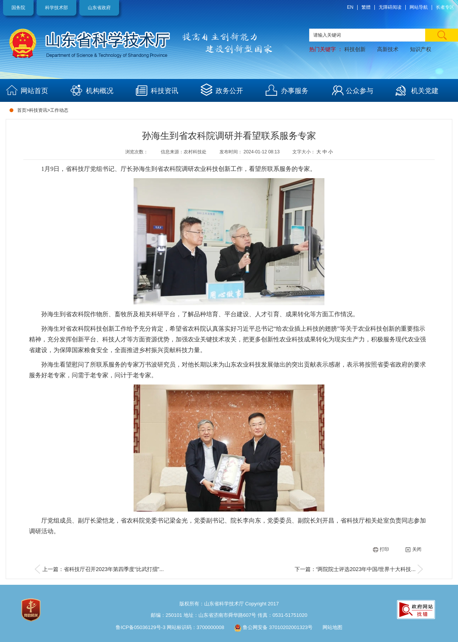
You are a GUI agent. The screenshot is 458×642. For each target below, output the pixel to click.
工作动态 (59, 110)
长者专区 (445, 7)
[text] (383, 35)
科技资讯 (164, 91)
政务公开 (229, 91)
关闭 (413, 549)
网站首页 (34, 91)
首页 (21, 110)
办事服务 (294, 91)
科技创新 (355, 49)
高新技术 (387, 49)
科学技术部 (56, 7)
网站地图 (332, 627)
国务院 (18, 7)
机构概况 (99, 91)
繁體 (366, 7)
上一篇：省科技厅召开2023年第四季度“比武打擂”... (103, 569)
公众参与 (359, 91)
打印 (381, 549)
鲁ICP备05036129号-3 (140, 627)
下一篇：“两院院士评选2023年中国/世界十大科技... (355, 569)
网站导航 (419, 7)
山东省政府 (99, 7)
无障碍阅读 (390, 7)
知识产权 (420, 49)
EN (350, 7)
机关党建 (425, 91)
